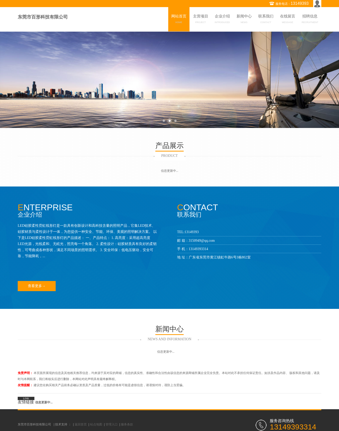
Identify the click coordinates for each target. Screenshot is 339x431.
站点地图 (96, 424)
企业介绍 (222, 19)
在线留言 (287, 19)
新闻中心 (244, 19)
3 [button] (175, 121)
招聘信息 (310, 19)
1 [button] (164, 121)
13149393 (300, 3)
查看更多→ (37, 286)
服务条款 (127, 424)
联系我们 (265, 19)
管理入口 (111, 424)
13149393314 (198, 249)
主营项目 (200, 19)
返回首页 (81, 424)
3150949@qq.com (202, 240)
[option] (169, 79)
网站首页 (178, 19)
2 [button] (169, 121)
